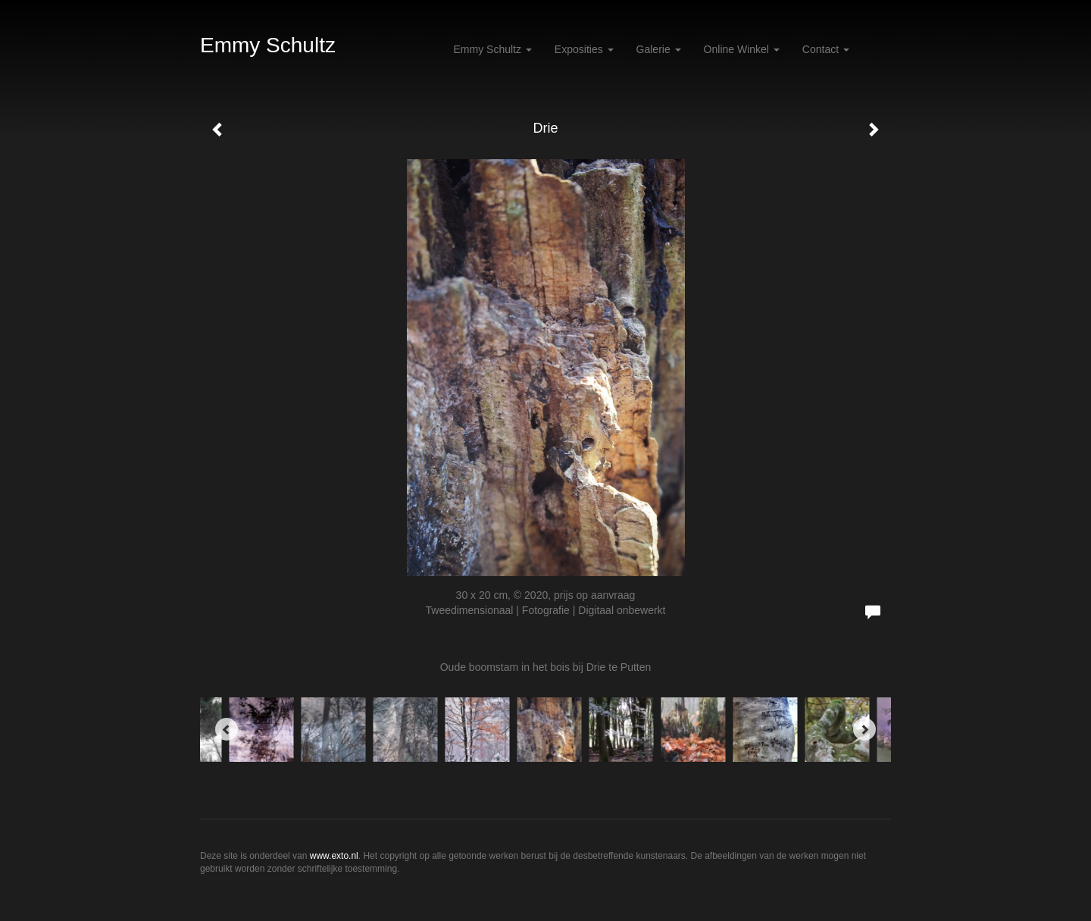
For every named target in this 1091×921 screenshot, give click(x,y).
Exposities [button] (584, 49)
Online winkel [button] (742, 49)
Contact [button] (825, 49)
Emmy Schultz (268, 45)
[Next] (864, 729)
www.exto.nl (334, 856)
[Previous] (226, 729)
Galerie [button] (658, 49)
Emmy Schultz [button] (493, 49)
